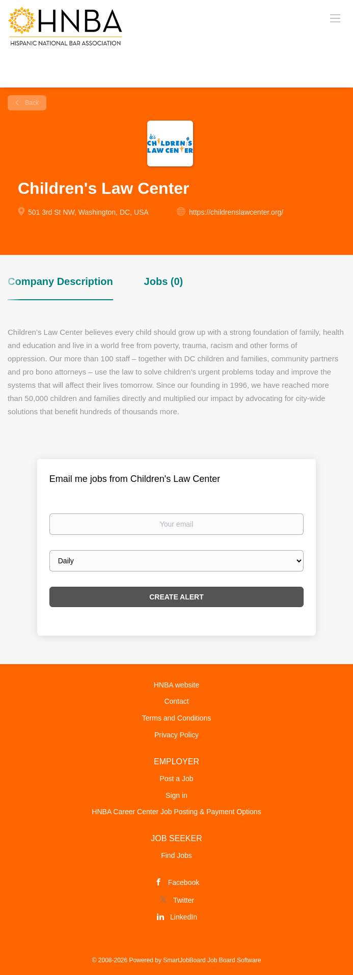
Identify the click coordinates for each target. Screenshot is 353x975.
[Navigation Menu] (335, 17)
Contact (176, 701)
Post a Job (176, 779)
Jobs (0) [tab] (163, 281)
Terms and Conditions (176, 718)
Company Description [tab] (60, 281)
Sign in (176, 795)
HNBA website (176, 685)
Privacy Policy (176, 735)
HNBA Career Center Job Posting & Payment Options (176, 812)
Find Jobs (176, 855)
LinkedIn (183, 917)
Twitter (183, 900)
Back (31, 102)
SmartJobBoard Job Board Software (212, 960)
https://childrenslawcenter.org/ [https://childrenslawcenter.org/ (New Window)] (236, 212)
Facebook (183, 882)
